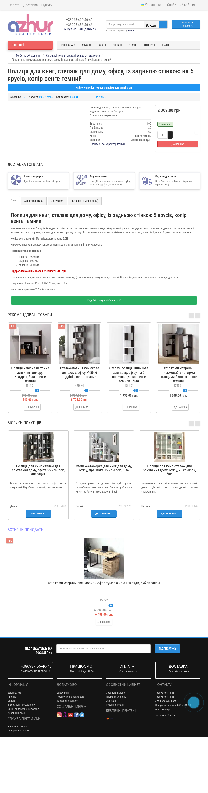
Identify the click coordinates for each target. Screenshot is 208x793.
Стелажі (117, 45)
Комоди (86, 45)
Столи (132, 45)
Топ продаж (68, 45)
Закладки (111, 752)
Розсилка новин (115, 756)
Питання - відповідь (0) (85, 252)
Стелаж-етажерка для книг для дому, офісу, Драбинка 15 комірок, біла (104, 520)
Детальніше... (38, 565)
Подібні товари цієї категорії (104, 352)
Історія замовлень (116, 748)
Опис (14, 252)
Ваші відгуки (14, 744)
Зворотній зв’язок (17, 778)
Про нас (12, 748)
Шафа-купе (149, 45)
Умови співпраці (17, 764)
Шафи (165, 45)
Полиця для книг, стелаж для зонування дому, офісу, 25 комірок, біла (169, 522)
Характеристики (33, 252)
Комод (131, 30)
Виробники (63, 744)
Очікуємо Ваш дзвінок (79, 29)
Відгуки (47, 5)
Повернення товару (18, 782)
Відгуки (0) (57, 252)
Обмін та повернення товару (23, 760)
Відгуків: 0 (100, 96)
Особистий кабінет (116, 744)
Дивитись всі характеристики (107, 144)
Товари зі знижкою (67, 752)
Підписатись (168, 700)
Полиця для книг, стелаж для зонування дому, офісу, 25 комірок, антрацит (38, 522)
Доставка (30, 5)
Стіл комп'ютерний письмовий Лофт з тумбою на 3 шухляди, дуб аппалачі (104, 635)
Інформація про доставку (21, 756)
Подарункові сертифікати (71, 748)
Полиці (102, 45)
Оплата (14, 5)
